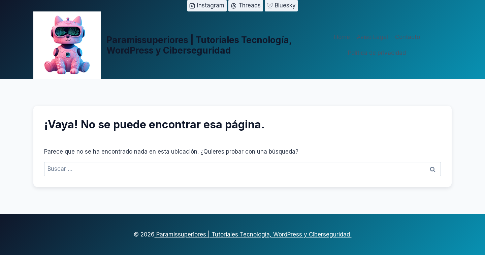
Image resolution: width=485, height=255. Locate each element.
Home (342, 37)
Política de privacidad (377, 53)
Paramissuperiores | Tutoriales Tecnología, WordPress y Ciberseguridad (253, 234)
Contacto (407, 37)
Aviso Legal (372, 37)
